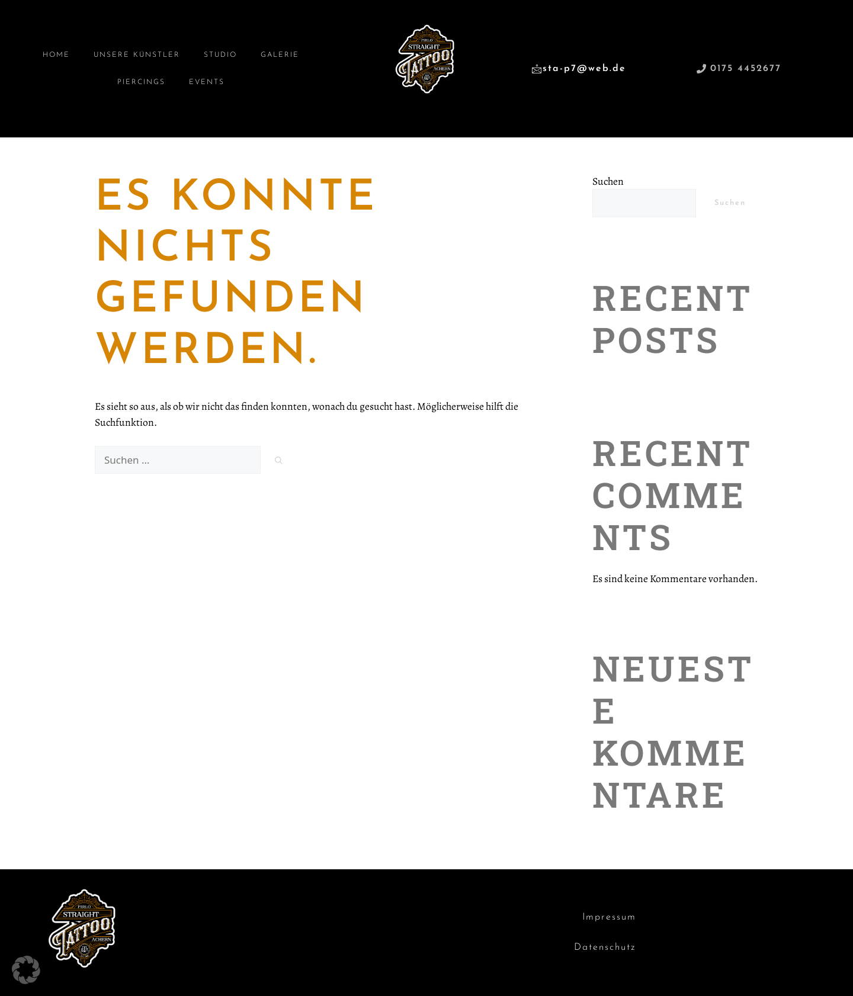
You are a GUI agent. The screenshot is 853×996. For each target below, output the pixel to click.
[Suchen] (278, 461)
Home (56, 55)
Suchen (608, 181)
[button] (26, 970)
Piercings (141, 82)
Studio (220, 55)
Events (207, 82)
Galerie (280, 55)
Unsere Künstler (137, 55)
